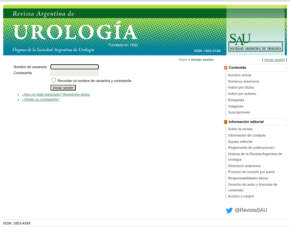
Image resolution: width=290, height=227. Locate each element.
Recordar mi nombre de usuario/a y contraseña (94, 81)
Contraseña (23, 73)
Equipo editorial (240, 141)
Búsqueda (236, 100)
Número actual (239, 75)
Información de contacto (247, 135)
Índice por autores (242, 94)
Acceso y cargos (241, 196)
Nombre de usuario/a (30, 67)
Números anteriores (243, 81)
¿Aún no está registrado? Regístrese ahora (56, 94)
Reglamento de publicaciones (251, 147)
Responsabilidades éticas (248, 178)
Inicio (183, 59)
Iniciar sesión (274, 59)
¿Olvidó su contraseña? (40, 99)
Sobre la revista (240, 129)
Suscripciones (239, 112)
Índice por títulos (241, 87)
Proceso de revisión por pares (251, 172)
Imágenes (236, 106)
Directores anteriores (244, 166)
